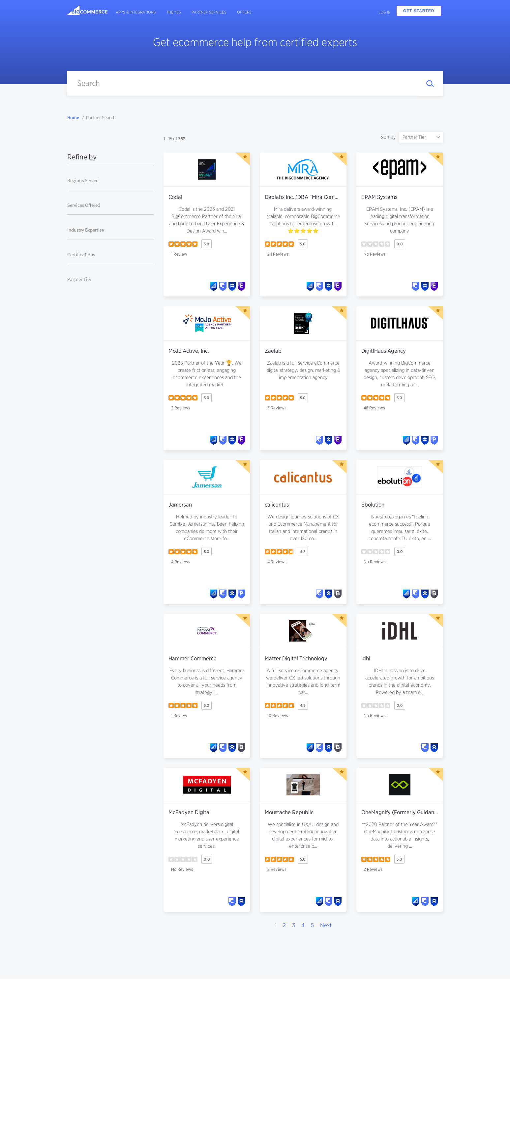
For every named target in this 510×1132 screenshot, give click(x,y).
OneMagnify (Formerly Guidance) (401, 812)
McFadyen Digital (189, 812)
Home (73, 117)
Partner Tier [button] (79, 279)
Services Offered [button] (83, 205)
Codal (175, 197)
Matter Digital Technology (296, 658)
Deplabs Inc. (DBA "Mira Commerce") (309, 197)
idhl (365, 658)
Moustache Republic (289, 812)
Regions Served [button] (83, 180)
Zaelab (273, 350)
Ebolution (372, 504)
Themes (173, 12)
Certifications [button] (81, 254)
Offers (244, 12)
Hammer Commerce (192, 658)
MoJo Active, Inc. (188, 350)
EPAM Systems (379, 197)
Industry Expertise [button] (85, 230)
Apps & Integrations (136, 12)
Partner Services (209, 12)
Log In (384, 12)
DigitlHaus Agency (383, 350)
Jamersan (180, 504)
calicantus (277, 504)
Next (326, 925)
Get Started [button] (419, 11)
